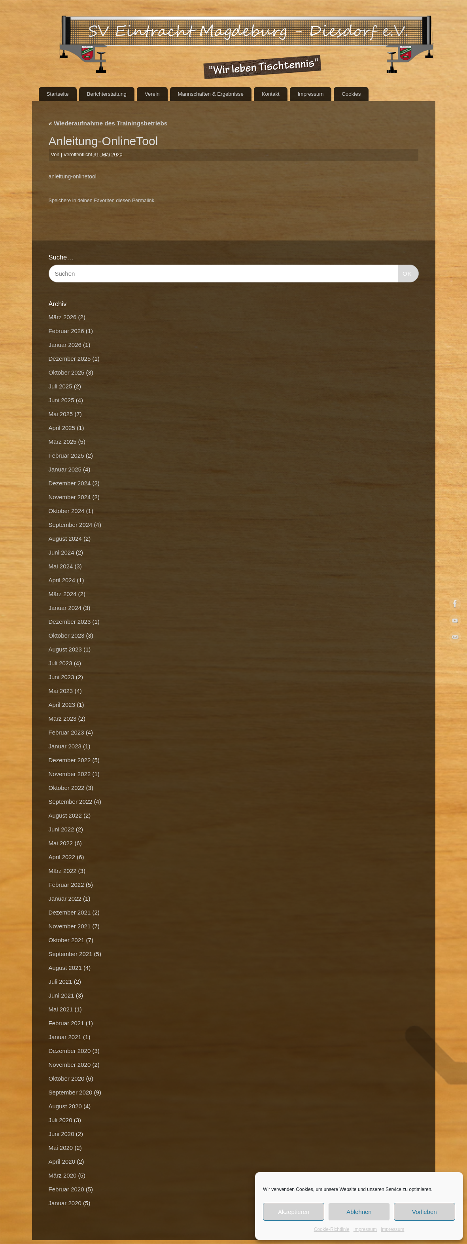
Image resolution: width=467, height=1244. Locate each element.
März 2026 (63, 317)
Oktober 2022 (67, 787)
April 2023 (62, 704)
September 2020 (71, 1092)
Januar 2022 (65, 898)
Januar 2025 (65, 469)
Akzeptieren (293, 1211)
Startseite (57, 94)
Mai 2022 (61, 843)
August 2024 (65, 538)
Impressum (365, 1229)
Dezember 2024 (70, 483)
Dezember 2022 (70, 760)
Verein (152, 94)
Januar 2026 (65, 344)
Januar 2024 (65, 607)
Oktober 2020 (67, 1078)
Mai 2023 (61, 690)
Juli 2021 (60, 981)
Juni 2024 (61, 552)
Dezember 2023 (70, 621)
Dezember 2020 (70, 1050)
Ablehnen (358, 1211)
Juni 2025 (61, 400)
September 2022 (71, 801)
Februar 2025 (66, 455)
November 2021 (70, 926)
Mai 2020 (61, 1147)
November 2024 (70, 497)
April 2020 (62, 1161)
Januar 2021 (65, 1037)
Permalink (143, 200)
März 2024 (63, 594)
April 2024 (62, 580)
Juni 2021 (61, 995)
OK (405, 272)
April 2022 (62, 857)
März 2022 (63, 870)
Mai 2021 (61, 1009)
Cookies (351, 94)
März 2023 (63, 718)
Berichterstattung (107, 94)
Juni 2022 (61, 829)
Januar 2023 (65, 746)
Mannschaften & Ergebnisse (210, 94)
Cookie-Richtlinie (332, 1229)
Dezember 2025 (70, 358)
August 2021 (65, 967)
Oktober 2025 (67, 372)
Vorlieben (424, 1211)
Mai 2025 (61, 414)
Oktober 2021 (67, 940)
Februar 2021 (66, 1023)
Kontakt (271, 94)
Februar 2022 (66, 884)
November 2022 (70, 774)
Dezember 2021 (70, 912)
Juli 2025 (60, 386)
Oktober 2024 (67, 510)
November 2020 (70, 1064)
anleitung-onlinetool (72, 176)
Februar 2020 (66, 1189)
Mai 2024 (61, 566)
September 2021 (71, 954)
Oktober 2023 (67, 635)
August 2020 (65, 1106)
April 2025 (62, 427)
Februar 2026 (66, 331)
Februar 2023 (66, 732)
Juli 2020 (60, 1120)
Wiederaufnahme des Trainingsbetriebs (108, 123)
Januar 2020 (65, 1203)
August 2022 (65, 815)
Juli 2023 (60, 663)
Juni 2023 (61, 677)
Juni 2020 (61, 1133)
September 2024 (71, 524)
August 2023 (65, 649)
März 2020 (63, 1175)
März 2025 (63, 441)
